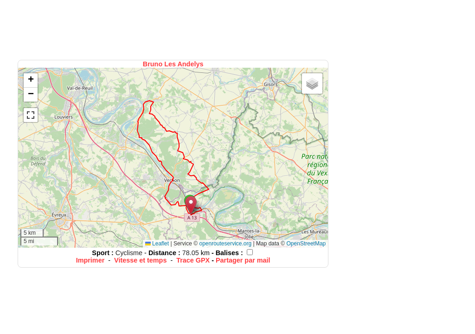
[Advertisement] (174, 29)
